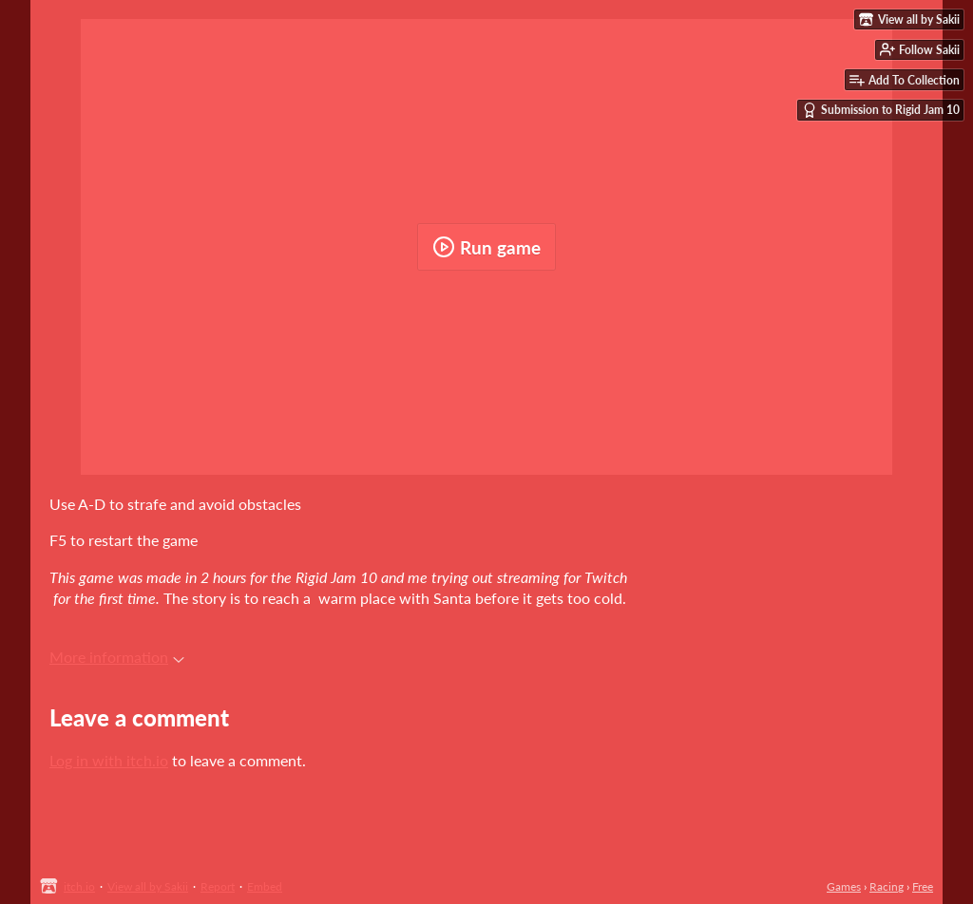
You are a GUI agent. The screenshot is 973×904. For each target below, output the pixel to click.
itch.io (79, 886)
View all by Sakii (147, 886)
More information (116, 657)
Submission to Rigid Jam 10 (881, 110)
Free (922, 886)
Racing (886, 886)
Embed (264, 886)
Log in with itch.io (108, 760)
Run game (486, 246)
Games (844, 886)
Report (217, 886)
